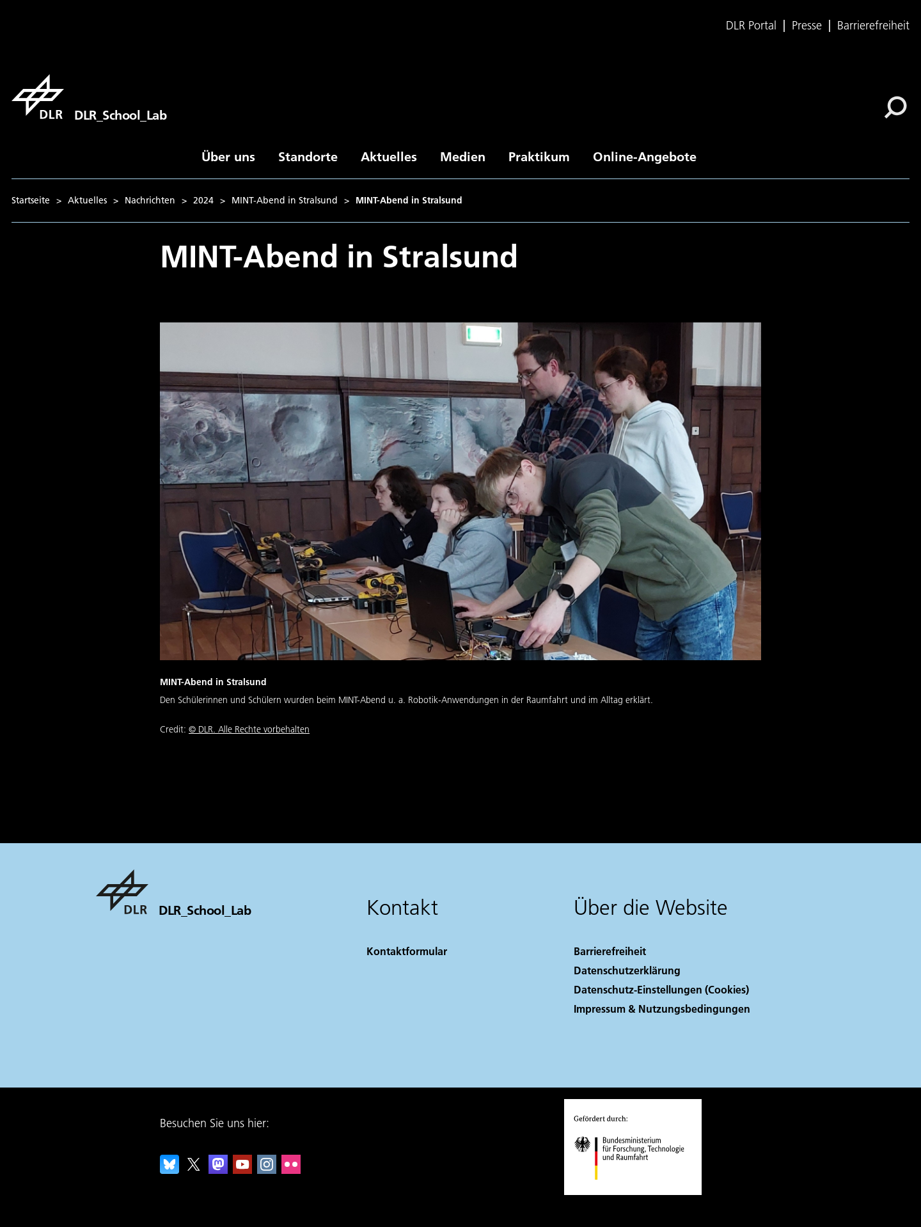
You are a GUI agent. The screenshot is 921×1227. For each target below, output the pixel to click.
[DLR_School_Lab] (89, 96)
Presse (807, 26)
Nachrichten (150, 200)
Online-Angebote (645, 156)
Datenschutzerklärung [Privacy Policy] (627, 970)
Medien (462, 156)
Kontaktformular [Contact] (406, 951)
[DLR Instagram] (266, 1169)
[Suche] (895, 107)
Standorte (308, 156)
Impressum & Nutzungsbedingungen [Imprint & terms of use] (662, 1008)
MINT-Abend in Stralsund (285, 200)
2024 (203, 200)
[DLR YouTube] (242, 1169)
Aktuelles (389, 156)
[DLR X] (193, 1169)
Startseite (31, 200)
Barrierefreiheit (873, 26)
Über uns (228, 156)
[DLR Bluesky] (169, 1169)
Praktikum (539, 156)
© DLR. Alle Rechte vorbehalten (249, 729)
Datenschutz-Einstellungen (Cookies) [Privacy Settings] (661, 989)
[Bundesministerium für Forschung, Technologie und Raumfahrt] (636, 1190)
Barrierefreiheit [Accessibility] (610, 951)
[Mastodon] (218, 1169)
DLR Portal (751, 26)
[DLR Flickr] (291, 1169)
